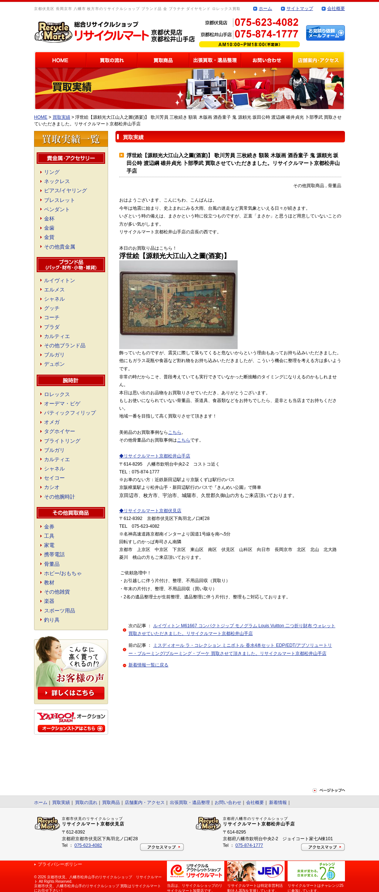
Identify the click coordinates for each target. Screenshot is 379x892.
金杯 (49, 219)
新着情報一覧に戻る (148, 665)
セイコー (54, 478)
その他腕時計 (59, 497)
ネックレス (57, 181)
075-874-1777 (249, 845)
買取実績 (61, 117)
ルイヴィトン (59, 280)
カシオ (52, 487)
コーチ (52, 317)
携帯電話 (54, 554)
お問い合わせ (228, 802)
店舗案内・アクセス (145, 802)
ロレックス (57, 394)
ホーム (265, 8)
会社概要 (336, 8)
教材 (49, 582)
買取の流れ (86, 802)
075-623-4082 (88, 845)
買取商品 (111, 802)
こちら (174, 432)
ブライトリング (62, 441)
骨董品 (52, 564)
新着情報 (278, 802)
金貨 (49, 237)
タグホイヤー (59, 431)
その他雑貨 (57, 592)
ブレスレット (59, 200)
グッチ (52, 308)
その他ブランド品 (64, 345)
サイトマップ (299, 8)
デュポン (54, 364)
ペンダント (57, 209)
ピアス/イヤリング (65, 190)
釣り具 (52, 620)
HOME (40, 117)
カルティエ (57, 336)
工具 (49, 536)
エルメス (54, 290)
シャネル (54, 299)
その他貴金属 (59, 247)
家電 (49, 545)
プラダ (52, 327)
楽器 (49, 601)
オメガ (52, 422)
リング (52, 172)
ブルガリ (54, 355)
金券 (49, 527)
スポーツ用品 (59, 611)
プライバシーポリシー (60, 864)
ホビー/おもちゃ (63, 573)
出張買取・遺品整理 (190, 802)
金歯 (49, 228)
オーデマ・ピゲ (62, 403)
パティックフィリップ (70, 413)
